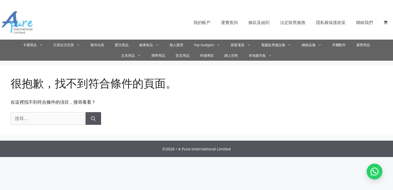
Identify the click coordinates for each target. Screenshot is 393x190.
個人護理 (176, 44)
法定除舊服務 (292, 22)
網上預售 (231, 55)
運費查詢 (229, 22)
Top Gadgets (209, 45)
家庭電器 (243, 45)
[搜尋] (93, 118)
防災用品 (183, 55)
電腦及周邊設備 (278, 45)
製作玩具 (97, 44)
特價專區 (207, 55)
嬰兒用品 (122, 44)
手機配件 (339, 44)
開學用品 (158, 55)
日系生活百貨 (69, 45)
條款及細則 (258, 22)
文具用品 (133, 55)
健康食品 (151, 45)
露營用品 (363, 44)
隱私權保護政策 (330, 22)
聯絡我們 (364, 22)
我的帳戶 (201, 22)
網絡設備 (314, 45)
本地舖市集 (263, 55)
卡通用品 (35, 45)
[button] (374, 171)
